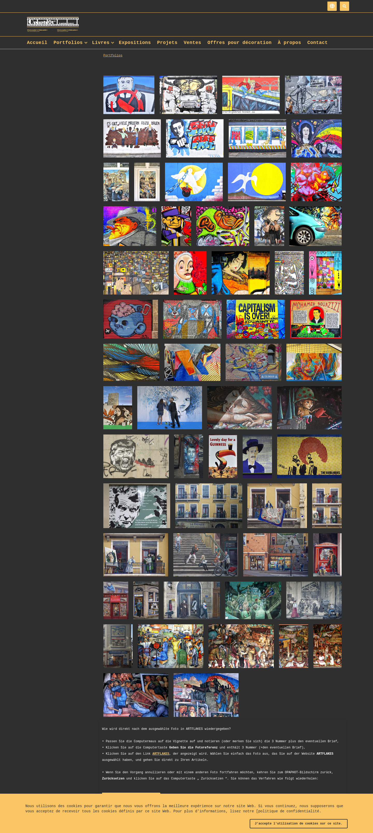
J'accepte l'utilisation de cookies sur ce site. (298, 824)
